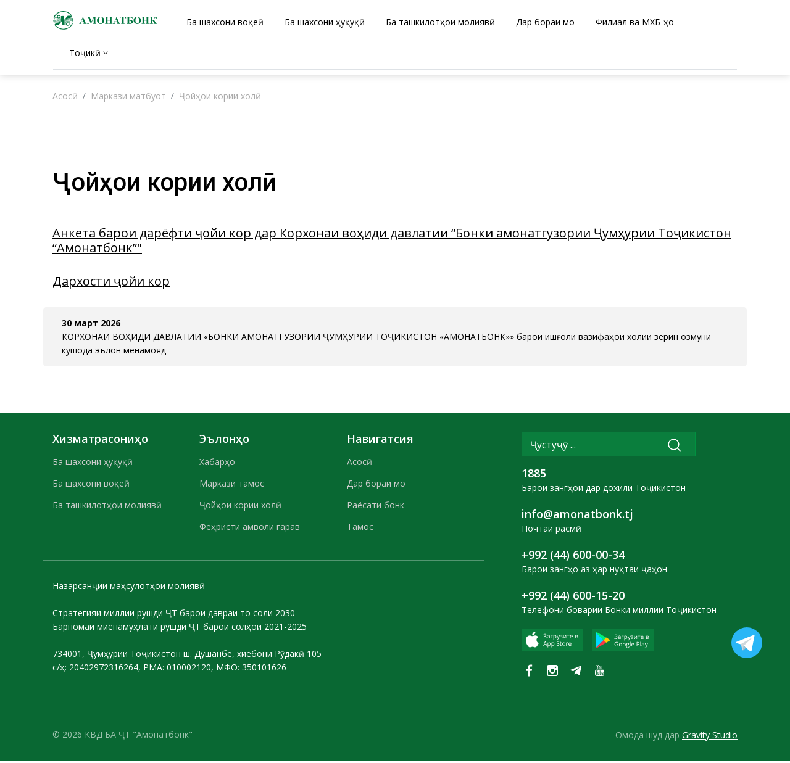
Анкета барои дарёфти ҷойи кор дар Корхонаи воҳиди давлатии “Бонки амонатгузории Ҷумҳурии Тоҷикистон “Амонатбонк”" (391, 243)
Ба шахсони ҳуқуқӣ (92, 465)
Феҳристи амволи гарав (249, 529)
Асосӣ (65, 99)
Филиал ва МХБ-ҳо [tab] (635, 22)
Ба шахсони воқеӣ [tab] (225, 22)
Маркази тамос (231, 486)
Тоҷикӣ (85, 53)
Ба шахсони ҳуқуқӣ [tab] (325, 22)
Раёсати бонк (375, 508)
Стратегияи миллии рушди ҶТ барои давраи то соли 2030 (173, 616)
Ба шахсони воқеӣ (91, 486)
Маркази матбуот (128, 99)
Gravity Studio (710, 737)
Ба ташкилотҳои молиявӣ (107, 508)
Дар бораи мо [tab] (545, 22)
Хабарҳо (217, 465)
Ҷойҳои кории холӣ (220, 99)
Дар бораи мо (376, 486)
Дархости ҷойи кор (111, 284)
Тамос (360, 529)
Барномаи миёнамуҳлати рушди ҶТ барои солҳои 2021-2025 (179, 629)
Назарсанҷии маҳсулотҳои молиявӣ (128, 589)
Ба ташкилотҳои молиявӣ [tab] (440, 22)
